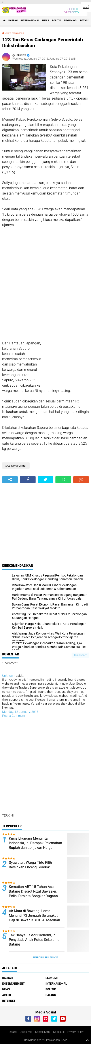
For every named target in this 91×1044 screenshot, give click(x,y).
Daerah (13, 20)
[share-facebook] (27, 479)
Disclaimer (26, 1031)
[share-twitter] (45, 479)
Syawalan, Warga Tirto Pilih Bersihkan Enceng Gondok (30, 864)
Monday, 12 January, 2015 (20, 711)
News (45, 20)
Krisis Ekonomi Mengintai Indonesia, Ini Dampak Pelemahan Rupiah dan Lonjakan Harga (35, 843)
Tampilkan (80, 655)
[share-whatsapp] (63, 479)
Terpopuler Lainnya (45, 957)
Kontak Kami (42, 1031)
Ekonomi (52, 978)
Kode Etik (58, 1031)
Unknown (8, 675)
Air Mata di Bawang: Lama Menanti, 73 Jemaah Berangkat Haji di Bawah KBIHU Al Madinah (34, 915)
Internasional (30, 20)
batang (84, 20)
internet (8, 1000)
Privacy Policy (75, 1031)
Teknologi (70, 20)
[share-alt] (10, 479)
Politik (56, 20)
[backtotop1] (87, 1040)
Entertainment (13, 983)
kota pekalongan (15, 33)
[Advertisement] (45, 281)
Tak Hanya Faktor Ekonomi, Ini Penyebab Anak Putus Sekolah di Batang (34, 939)
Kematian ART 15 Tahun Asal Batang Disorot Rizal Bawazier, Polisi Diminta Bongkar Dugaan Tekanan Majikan (33, 893)
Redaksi (12, 1031)
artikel (7, 995)
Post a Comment (13, 715)
